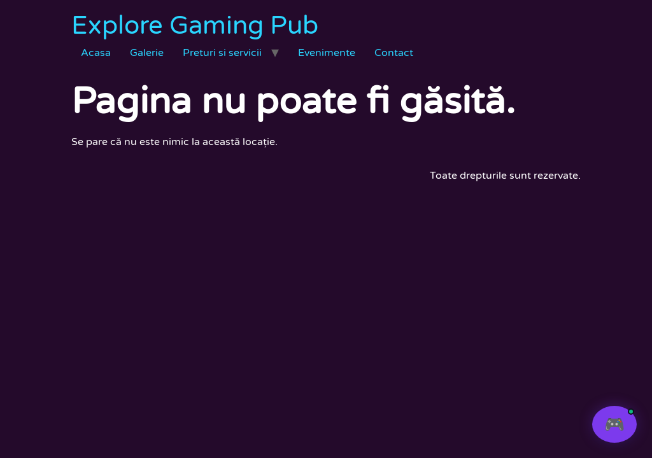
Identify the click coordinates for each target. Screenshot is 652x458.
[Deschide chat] (614, 424)
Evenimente (326, 52)
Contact (393, 52)
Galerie (147, 52)
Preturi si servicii (222, 52)
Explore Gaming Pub (194, 25)
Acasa (96, 52)
